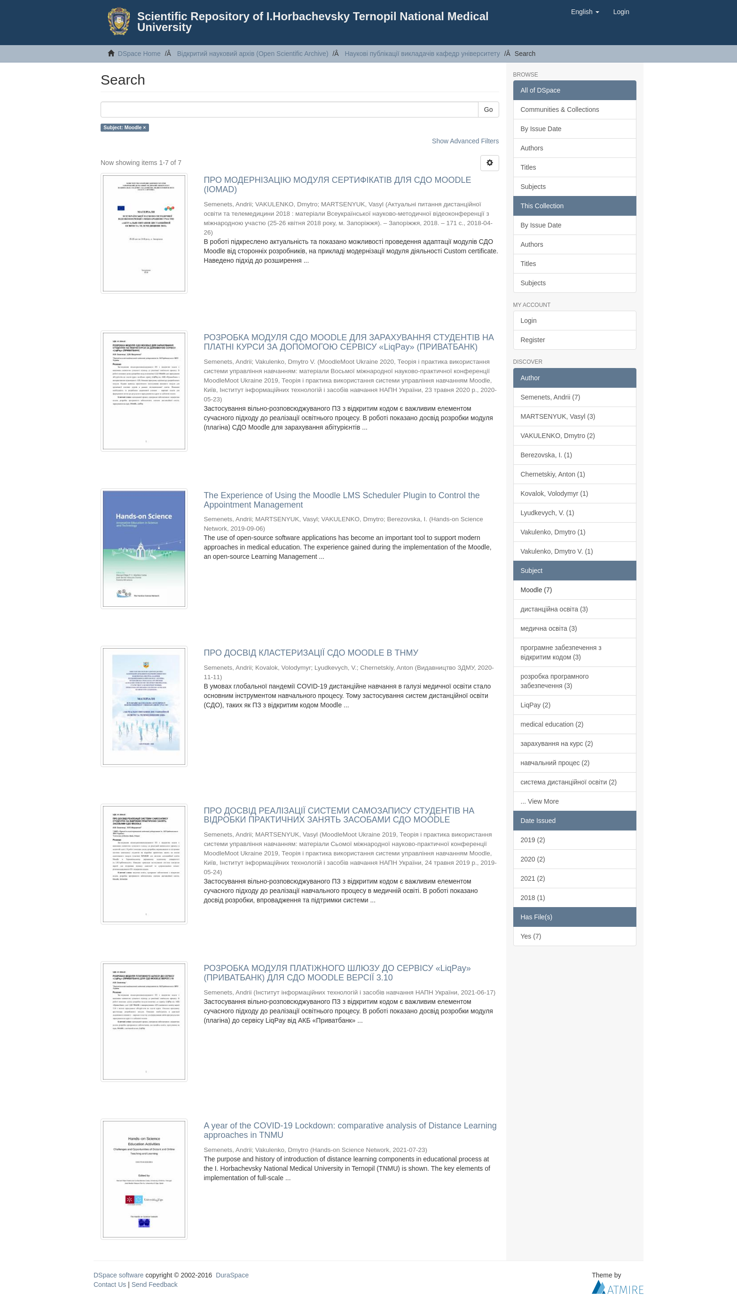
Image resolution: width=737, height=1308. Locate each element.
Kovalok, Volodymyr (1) (554, 493)
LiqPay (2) (536, 705)
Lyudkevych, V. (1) (547, 513)
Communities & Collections (560, 109)
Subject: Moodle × (124, 127)
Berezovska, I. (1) (546, 455)
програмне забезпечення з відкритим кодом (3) (561, 652)
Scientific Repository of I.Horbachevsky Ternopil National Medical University (313, 21)
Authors (532, 148)
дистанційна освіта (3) (554, 609)
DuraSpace (232, 1275)
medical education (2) (552, 724)
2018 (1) (533, 897)
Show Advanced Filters (465, 141)
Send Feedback (155, 1284)
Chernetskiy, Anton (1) (553, 474)
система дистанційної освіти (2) (569, 782)
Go (488, 109)
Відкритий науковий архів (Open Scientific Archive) (253, 53)
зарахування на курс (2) (557, 743)
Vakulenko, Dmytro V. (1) (557, 551)
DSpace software (119, 1275)
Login (529, 320)
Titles (528, 167)
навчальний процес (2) (555, 763)
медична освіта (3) (549, 628)
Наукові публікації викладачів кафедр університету (422, 53)
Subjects (533, 186)
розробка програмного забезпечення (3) (555, 681)
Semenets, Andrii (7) (550, 397)
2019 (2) (533, 840)
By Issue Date (541, 129)
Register (533, 340)
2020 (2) (533, 859)
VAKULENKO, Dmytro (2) (558, 435)
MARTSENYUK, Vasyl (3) (558, 416)
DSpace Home (139, 53)
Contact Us (110, 1284)
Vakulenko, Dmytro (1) (553, 532)
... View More (540, 801)
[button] (585, 11)
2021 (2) (533, 878)
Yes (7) (531, 936)
